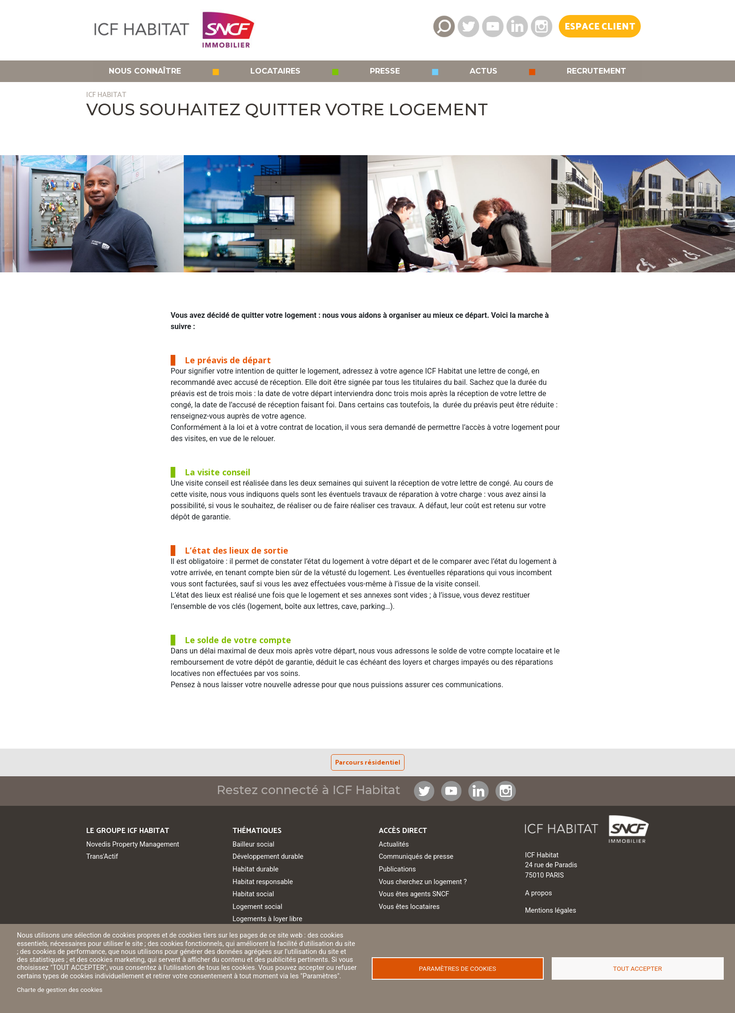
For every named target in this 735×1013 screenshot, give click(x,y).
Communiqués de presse (416, 857)
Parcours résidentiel (367, 762)
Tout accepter (637, 968)
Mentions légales (550, 911)
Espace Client (599, 27)
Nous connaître (145, 71)
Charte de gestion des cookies (60, 989)
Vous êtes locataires (409, 907)
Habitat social (253, 894)
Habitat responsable (262, 882)
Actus (483, 71)
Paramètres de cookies (457, 968)
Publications (397, 869)
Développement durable (267, 857)
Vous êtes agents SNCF (414, 894)
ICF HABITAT (106, 95)
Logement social (257, 907)
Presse (385, 71)
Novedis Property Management (132, 844)
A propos (538, 893)
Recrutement (596, 71)
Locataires (275, 71)
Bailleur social (253, 844)
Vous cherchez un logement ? (423, 882)
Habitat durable (255, 869)
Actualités (394, 844)
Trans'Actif (102, 857)
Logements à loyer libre (267, 919)
